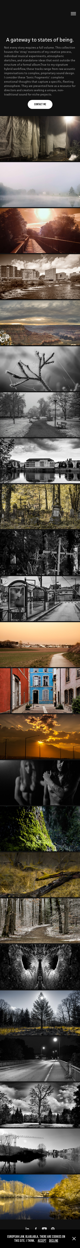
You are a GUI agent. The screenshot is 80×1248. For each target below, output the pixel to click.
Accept (42, 1240)
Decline (53, 1240)
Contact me (40, 104)
